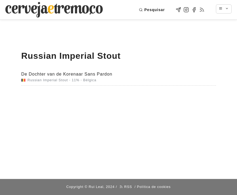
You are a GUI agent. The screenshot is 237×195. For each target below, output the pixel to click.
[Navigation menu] (226, 9)
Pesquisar (152, 10)
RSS (125, 187)
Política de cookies (154, 187)
